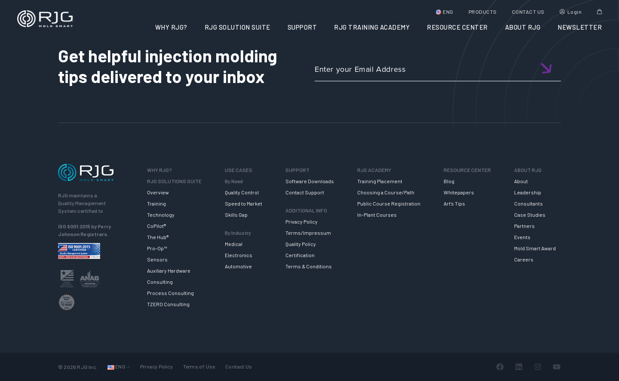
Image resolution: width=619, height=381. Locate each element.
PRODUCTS (483, 12)
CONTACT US (528, 12)
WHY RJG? (171, 27)
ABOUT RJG (523, 27)
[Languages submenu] (128, 366)
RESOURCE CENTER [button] (457, 27)
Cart (599, 11)
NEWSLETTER (580, 27)
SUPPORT (302, 27)
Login (574, 12)
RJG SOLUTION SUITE (237, 27)
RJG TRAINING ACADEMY (372, 27)
